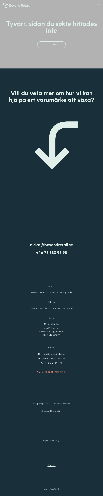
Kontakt (44, 292)
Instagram (68, 308)
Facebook (45, 308)
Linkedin (34, 308)
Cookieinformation (61, 404)
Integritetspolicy (40, 404)
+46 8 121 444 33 (51, 362)
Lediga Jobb (66, 292)
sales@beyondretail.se (51, 358)
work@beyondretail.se (51, 354)
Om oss (34, 292)
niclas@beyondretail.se (51, 245)
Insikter (54, 292)
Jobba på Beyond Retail (54, 372)
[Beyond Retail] (16, 7)
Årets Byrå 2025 (51, 489)
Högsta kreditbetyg (51, 440)
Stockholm (51, 330)
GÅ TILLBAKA (51, 45)
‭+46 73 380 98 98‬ (51, 252)
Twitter (56, 308)
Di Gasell (51, 465)
